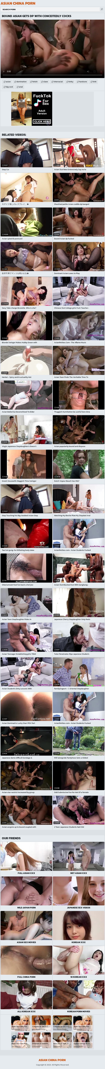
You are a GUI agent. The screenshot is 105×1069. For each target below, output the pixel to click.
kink (95, 81)
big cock (9, 86)
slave (45, 81)
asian (8, 81)
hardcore (83, 81)
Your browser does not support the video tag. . (52, 49)
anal (21, 86)
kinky (71, 81)
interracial (58, 81)
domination (22, 81)
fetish (34, 81)
